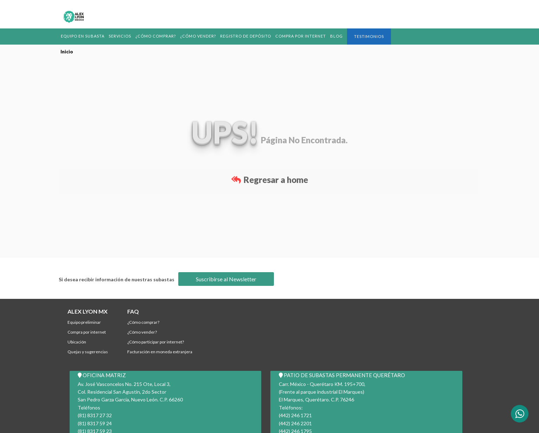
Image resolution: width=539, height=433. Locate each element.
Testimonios (373, 36)
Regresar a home (269, 180)
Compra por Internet (303, 36)
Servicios (121, 36)
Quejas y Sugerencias (88, 351)
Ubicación (77, 342)
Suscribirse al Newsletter (226, 279)
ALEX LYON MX (88, 311)
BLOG (340, 36)
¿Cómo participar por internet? (155, 342)
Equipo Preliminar (84, 322)
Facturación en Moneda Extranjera (159, 351)
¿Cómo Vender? (200, 36)
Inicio (66, 51)
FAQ (133, 311)
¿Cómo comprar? (157, 36)
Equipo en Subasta (83, 36)
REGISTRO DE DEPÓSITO (248, 36)
